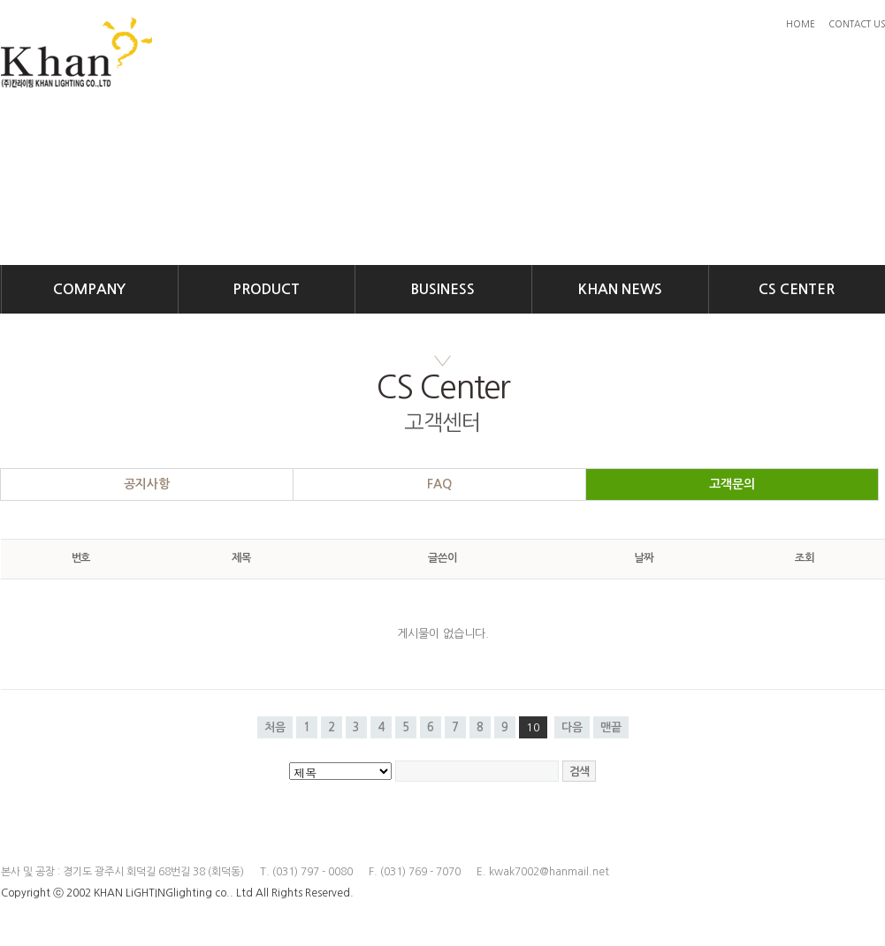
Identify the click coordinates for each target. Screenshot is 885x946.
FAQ (439, 484)
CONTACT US (856, 23)
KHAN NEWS (620, 289)
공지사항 (147, 484)
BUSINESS (443, 289)
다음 (572, 727)
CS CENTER (797, 289)
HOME (800, 23)
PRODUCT (266, 289)
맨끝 (611, 727)
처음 (275, 727)
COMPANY (89, 289)
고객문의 (732, 484)
